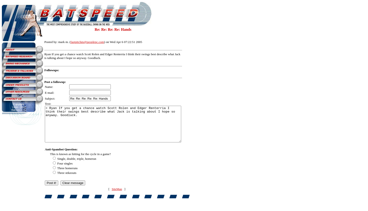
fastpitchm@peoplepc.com (87, 42)
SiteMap (121, 196)
